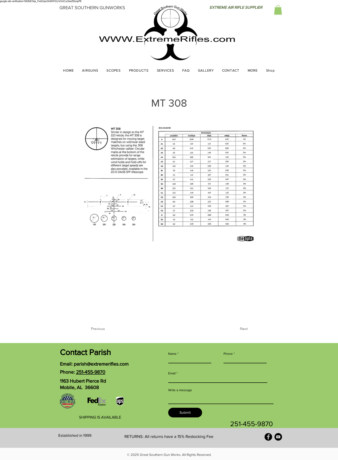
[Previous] (106, 328)
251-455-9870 (90, 372)
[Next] (236, 328)
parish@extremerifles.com (101, 364)
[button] (278, 10)
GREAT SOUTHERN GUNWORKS (92, 7)
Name (172, 353)
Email (172, 373)
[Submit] (185, 412)
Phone (228, 353)
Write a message (180, 390)
